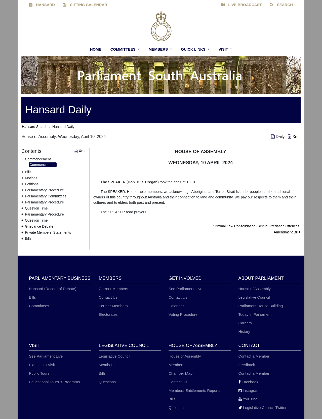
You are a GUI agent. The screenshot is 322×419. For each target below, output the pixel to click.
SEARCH (281, 5)
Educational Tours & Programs (54, 382)
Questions (107, 382)
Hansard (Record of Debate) (52, 289)
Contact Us (108, 297)
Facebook (248, 382)
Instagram (249, 390)
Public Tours (39, 373)
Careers (245, 323)
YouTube (248, 399)
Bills (32, 297)
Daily (278, 136)
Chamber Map (180, 373)
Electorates (108, 314)
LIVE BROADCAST (241, 5)
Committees (123, 49)
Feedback (246, 365)
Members (159, 49)
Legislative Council (254, 297)
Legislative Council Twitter (262, 407)
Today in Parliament (255, 314)
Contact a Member (253, 356)
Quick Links (194, 49)
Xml (293, 136)
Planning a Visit (42, 365)
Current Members (113, 289)
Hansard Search (34, 127)
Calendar (176, 306)
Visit (224, 49)
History (244, 331)
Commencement (43, 165)
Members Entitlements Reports (194, 390)
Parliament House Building (260, 306)
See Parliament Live (185, 289)
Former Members (113, 306)
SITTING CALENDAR (85, 5)
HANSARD (42, 5)
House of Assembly (254, 289)
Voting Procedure (183, 314)
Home (95, 49)
